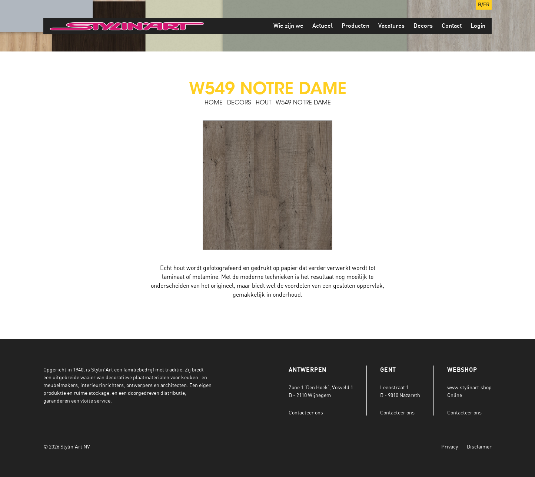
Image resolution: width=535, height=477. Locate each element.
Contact (452, 26)
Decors (423, 26)
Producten (355, 26)
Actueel (322, 26)
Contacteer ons (306, 412)
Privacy (449, 446)
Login (478, 26)
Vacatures (391, 26)
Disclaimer (479, 446)
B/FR (483, 4)
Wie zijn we (288, 26)
